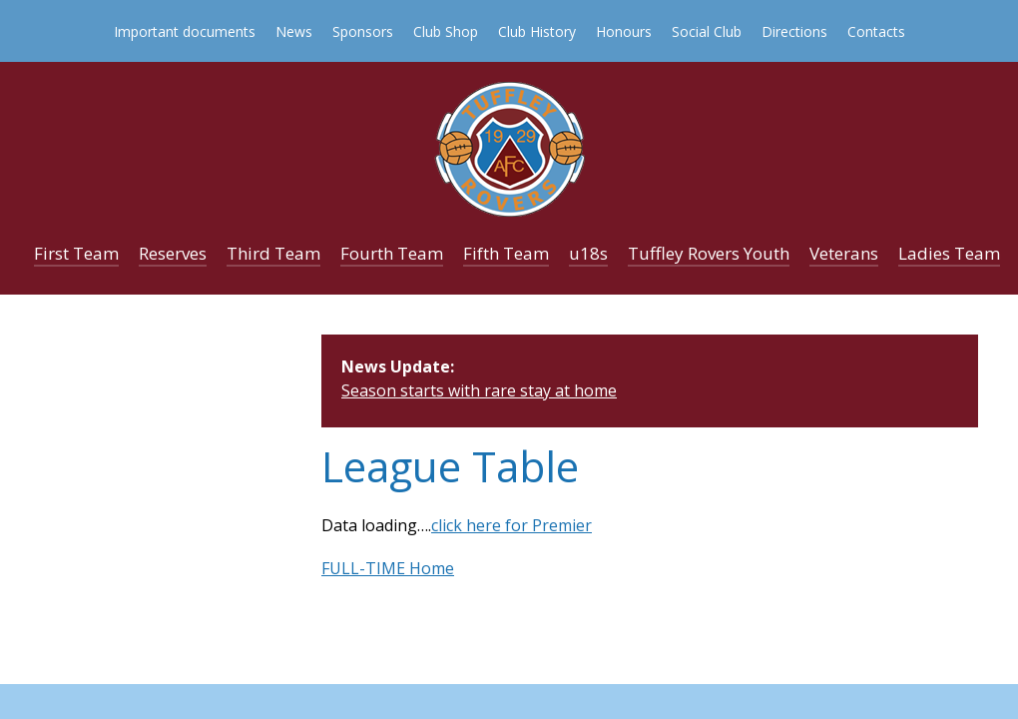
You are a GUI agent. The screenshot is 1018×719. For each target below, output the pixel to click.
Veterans (843, 253)
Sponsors (362, 31)
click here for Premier (511, 525)
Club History (537, 31)
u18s (588, 253)
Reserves (173, 253)
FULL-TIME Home (387, 568)
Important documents (184, 31)
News (293, 31)
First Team (76, 253)
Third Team (273, 253)
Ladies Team (949, 253)
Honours (624, 31)
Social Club (707, 31)
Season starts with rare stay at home (479, 390)
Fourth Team (391, 253)
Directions (794, 31)
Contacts (876, 31)
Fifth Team (506, 253)
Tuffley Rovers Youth (708, 253)
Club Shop (445, 31)
